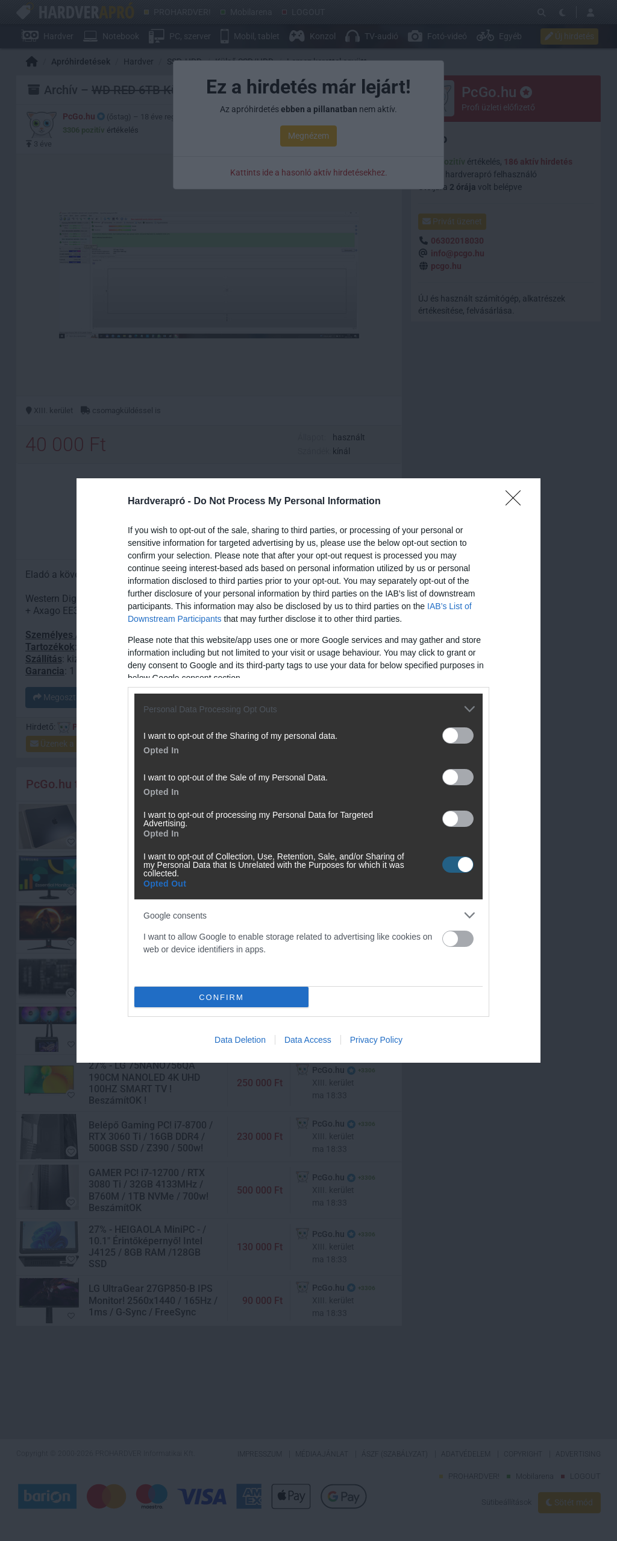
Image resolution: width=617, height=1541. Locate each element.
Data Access (307, 1040)
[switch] (458, 735)
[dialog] (308, 770)
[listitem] (308, 709)
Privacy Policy (376, 1040)
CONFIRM (221, 997)
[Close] (517, 501)
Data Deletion (240, 1040)
